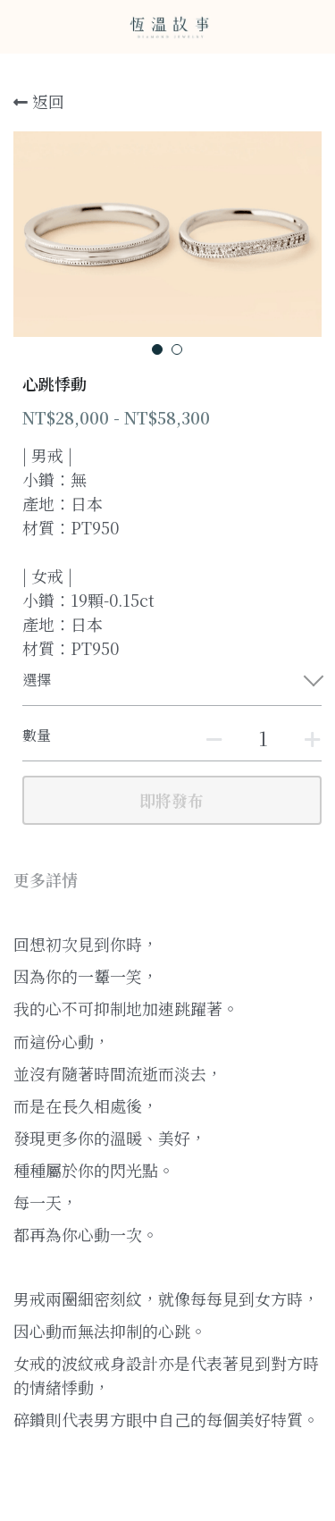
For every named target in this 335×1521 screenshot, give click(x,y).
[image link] (168, 25)
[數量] (263, 738)
